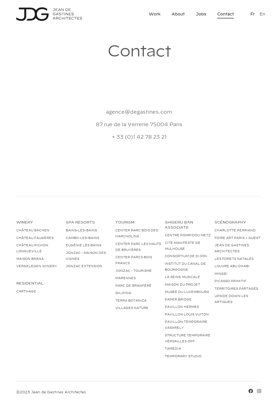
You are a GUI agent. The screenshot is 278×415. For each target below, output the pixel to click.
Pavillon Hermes (182, 306)
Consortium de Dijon (186, 255)
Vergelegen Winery (36, 265)
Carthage (26, 291)
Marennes (125, 277)
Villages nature (132, 307)
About (178, 14)
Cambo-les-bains (82, 237)
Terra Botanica (131, 300)
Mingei (221, 273)
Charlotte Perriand (235, 230)
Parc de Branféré (133, 285)
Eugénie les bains (83, 244)
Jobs (201, 14)
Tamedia (173, 348)
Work (154, 14)
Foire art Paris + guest (237, 237)
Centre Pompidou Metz (188, 234)
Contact (225, 14)
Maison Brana (30, 258)
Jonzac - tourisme (133, 270)
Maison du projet (182, 284)
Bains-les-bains (81, 230)
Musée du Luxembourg (187, 291)
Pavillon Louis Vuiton (187, 314)
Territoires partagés (236, 288)
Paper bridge (178, 299)
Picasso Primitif (230, 280)
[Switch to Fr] (252, 14)
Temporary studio (183, 355)
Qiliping (123, 292)
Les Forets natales (234, 258)
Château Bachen (32, 230)
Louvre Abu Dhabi (231, 265)
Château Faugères (34, 237)
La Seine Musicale (182, 276)
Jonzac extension (84, 265)
